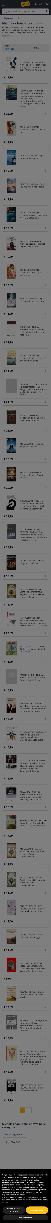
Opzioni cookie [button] (25, 1218)
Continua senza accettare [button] (13, 1210)
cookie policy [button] (39, 1185)
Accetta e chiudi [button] (37, 1210)
